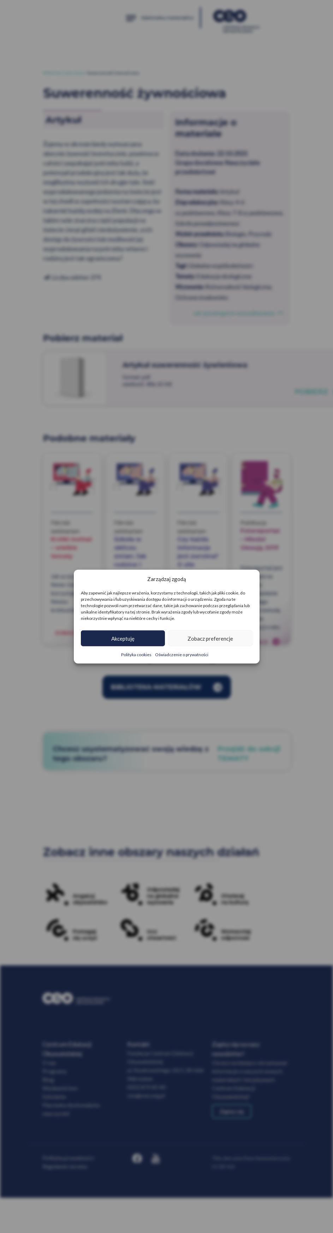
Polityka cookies (136, 654)
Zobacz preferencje (210, 638)
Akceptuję (123, 638)
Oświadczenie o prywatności (181, 654)
